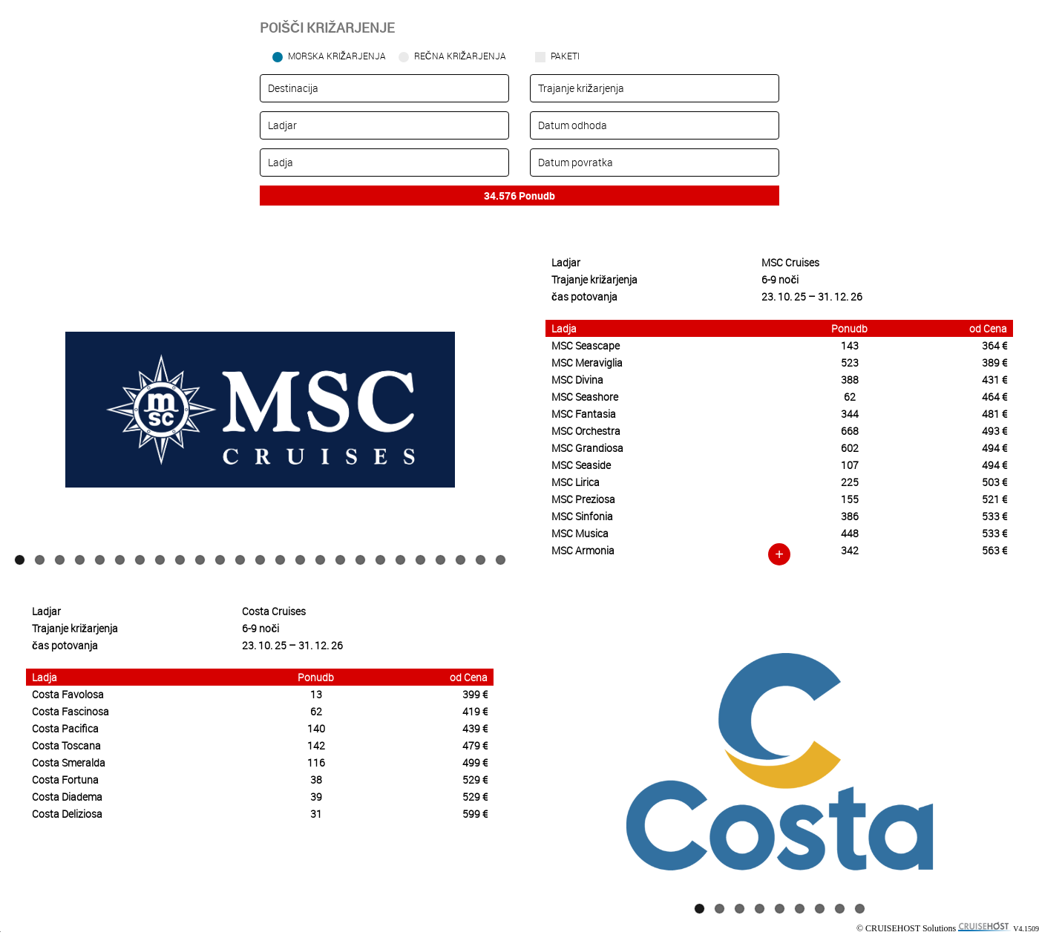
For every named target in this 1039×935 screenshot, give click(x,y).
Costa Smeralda (68, 762)
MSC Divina (577, 380)
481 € (994, 414)
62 (850, 397)
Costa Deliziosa (67, 814)
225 (850, 482)
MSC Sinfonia (582, 516)
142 (316, 745)
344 (850, 414)
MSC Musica (580, 533)
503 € (994, 482)
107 (850, 465)
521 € (994, 499)
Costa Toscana (66, 745)
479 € (475, 745)
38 (316, 779)
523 (850, 362)
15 (300, 559)
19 (380, 559)
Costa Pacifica (65, 728)
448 (850, 533)
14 (280, 559)
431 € (994, 380)
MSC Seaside (581, 465)
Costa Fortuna (65, 779)
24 (480, 559)
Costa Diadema (67, 797)
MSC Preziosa (583, 499)
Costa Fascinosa (70, 711)
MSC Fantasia (583, 414)
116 (316, 762)
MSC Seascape (585, 345)
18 (360, 559)
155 (850, 499)
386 (850, 516)
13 (260, 559)
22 (440, 559)
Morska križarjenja (337, 56)
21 (420, 559)
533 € (994, 516)
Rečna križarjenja (460, 56)
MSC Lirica (575, 482)
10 (200, 559)
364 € (994, 345)
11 (220, 559)
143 (850, 345)
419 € (475, 711)
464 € (994, 397)
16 (320, 559)
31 (316, 814)
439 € (475, 728)
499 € (475, 762)
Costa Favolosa (68, 694)
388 (850, 380)
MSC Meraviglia (587, 362)
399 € (475, 694)
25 (500, 559)
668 (850, 431)
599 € (475, 814)
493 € (994, 431)
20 (400, 559)
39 (316, 797)
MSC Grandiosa (587, 448)
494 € (994, 448)
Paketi (565, 56)
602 (850, 448)
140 (316, 728)
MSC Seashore (584, 397)
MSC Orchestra (585, 431)
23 (460, 559)
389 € (994, 362)
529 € (475, 779)
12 (240, 559)
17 (340, 559)
